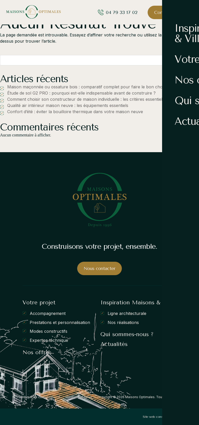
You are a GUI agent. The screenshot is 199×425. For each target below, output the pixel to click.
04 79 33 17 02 (121, 12)
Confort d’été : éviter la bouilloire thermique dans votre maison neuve (75, 111)
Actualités (114, 344)
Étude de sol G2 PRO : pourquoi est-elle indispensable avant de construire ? (81, 93)
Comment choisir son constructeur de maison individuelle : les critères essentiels (85, 99)
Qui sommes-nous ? (127, 334)
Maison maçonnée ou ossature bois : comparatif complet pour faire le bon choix (86, 86)
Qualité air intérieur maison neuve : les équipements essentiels (67, 105)
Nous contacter (100, 268)
